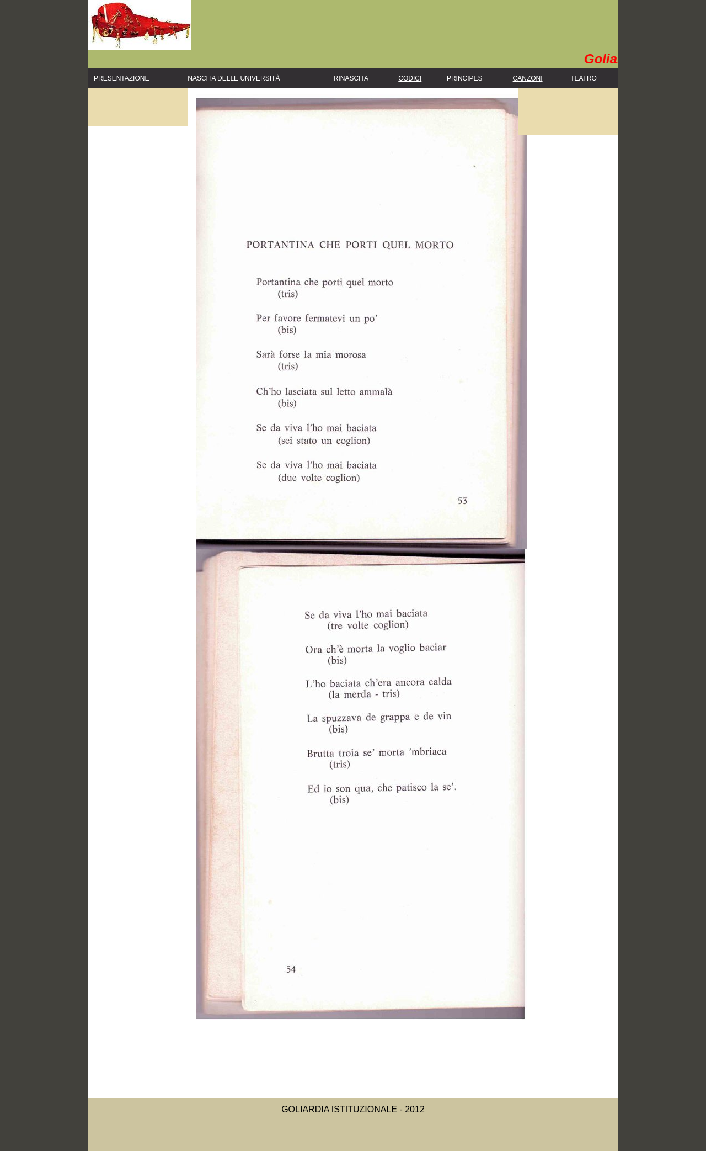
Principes (465, 78)
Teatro (583, 78)
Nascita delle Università (234, 78)
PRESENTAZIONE (121, 78)
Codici (409, 78)
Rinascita (351, 78)
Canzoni (528, 78)
